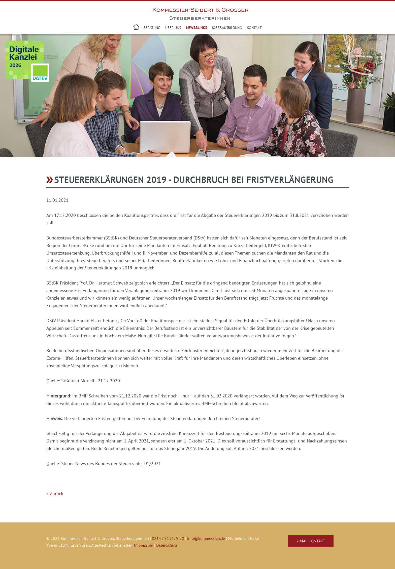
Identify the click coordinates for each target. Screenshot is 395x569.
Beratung (152, 27)
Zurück (56, 494)
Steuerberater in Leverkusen (137, 27)
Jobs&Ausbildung (227, 27)
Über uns (173, 27)
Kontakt (254, 27)
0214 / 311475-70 (168, 538)
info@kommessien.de (206, 538)
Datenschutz (166, 545)
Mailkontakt (312, 540)
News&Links (196, 27)
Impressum (143, 545)
